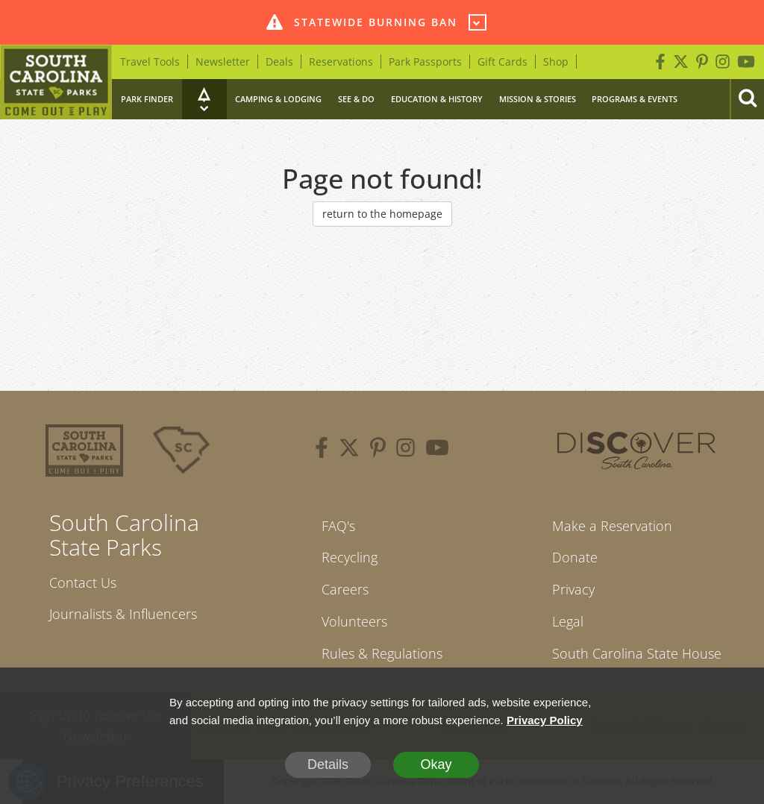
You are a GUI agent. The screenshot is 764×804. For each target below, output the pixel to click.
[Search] (747, 99)
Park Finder (147, 98)
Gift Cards (502, 61)
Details (327, 764)
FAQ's (338, 526)
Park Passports (425, 61)
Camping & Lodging (278, 98)
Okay (435, 764)
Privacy (573, 589)
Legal (567, 621)
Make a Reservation (612, 526)
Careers (345, 589)
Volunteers (354, 621)
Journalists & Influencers (123, 614)
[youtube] (437, 450)
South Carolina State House (636, 653)
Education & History (437, 98)
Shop (556, 61)
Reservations (341, 61)
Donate (575, 557)
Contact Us (82, 582)
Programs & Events (634, 98)
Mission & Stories (537, 98)
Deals (279, 61)
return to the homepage (382, 214)
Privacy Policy (545, 720)
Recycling (350, 557)
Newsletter (222, 61)
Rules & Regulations (382, 653)
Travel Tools (150, 61)
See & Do (356, 98)
